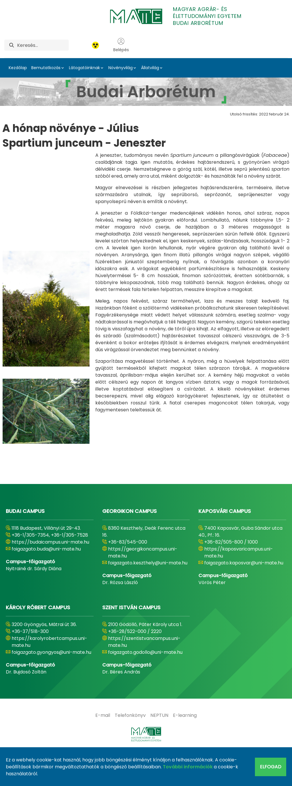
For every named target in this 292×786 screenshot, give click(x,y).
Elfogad (270, 766)
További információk (188, 766)
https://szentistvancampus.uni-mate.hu (144, 671)
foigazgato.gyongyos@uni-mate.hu (51, 681)
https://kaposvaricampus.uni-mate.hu (238, 581)
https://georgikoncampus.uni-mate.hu (142, 581)
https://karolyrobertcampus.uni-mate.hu (49, 671)
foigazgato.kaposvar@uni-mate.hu (243, 591)
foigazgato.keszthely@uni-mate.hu (147, 591)
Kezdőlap (18, 68)
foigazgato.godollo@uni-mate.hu (145, 681)
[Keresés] (43, 45)
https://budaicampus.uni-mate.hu (50, 571)
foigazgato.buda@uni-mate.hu (46, 578)
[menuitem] (102, 744)
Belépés (121, 45)
